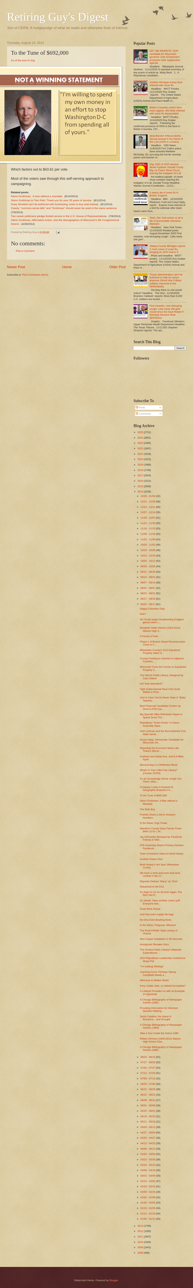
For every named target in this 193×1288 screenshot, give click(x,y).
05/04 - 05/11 (148, 1127)
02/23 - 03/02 (148, 1181)
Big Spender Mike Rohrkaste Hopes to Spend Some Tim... (161, 716)
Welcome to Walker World (154, 980)
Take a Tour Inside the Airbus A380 (159, 1033)
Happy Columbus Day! (152, 608)
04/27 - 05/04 (148, 1132)
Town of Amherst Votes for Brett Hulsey (161, 853)
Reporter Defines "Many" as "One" (159, 881)
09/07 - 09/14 (148, 582)
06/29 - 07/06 (148, 1083)
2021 (140, 453)
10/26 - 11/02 (148, 544)
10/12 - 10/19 (148, 555)
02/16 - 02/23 (148, 1186)
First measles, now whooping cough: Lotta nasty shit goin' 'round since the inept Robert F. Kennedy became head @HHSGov (167, 311)
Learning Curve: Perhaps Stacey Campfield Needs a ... (158, 973)
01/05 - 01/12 (148, 1218)
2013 (140, 1225)
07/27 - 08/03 (148, 1062)
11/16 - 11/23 (148, 528)
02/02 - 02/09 (148, 1197)
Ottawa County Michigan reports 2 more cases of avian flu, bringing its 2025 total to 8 (167, 249)
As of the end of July (23, 60)
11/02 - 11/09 (148, 539)
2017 (140, 475)
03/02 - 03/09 (148, 1175)
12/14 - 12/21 (148, 507)
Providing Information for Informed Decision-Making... (159, 1009)
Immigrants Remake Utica (154, 944)
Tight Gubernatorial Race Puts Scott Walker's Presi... (160, 690)
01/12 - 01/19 (148, 1213)
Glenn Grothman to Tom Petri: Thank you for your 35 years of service (51, 200)
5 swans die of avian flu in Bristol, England (164, 194)
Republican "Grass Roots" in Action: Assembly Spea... (160, 724)
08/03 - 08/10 (148, 1057)
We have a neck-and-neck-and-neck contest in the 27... (160, 874)
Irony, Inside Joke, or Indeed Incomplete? (163, 985)
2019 (140, 464)
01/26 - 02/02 (148, 1202)
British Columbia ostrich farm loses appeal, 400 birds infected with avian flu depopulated (167, 110)
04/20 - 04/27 (148, 1137)
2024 (140, 437)
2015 (140, 486)
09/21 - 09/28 (148, 571)
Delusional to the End (152, 886)
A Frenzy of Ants (149, 636)
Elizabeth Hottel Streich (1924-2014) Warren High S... (160, 629)
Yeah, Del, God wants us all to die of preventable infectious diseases (166, 220)
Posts (140, 407)
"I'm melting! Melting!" (152, 966)
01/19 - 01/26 (148, 1208)
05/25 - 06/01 (148, 1110)
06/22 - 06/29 (148, 1089)
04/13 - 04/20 (148, 1143)
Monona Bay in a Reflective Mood (158, 764)
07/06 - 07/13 (148, 1078)
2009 (140, 1247)
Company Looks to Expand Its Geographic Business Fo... (156, 788)
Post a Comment (25, 250)
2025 (140, 432)
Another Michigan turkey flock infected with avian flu (166, 84)
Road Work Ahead (150, 908)
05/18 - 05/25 (148, 1116)
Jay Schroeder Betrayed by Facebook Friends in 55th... (161, 838)
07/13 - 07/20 (148, 1073)
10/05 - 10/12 (148, 560)
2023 (140, 442)
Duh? (143, 613)
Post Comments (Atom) (35, 274)
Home (67, 267)
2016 (140, 480)
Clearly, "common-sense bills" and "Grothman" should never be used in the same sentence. (64, 208)
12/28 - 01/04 (148, 496)
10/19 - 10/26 (148, 550)
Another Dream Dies (151, 859)
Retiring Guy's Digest (57, 16)
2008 (140, 1252)
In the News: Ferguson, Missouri (158, 925)
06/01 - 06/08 (148, 1105)
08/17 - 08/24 (148, 598)
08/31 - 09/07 (148, 588)
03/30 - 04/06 (148, 1154)
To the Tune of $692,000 (153, 795)
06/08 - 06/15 (148, 1100)
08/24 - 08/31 (148, 593)
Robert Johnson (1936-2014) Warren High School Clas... (160, 1040)
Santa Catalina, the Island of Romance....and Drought (155, 1018)
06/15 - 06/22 (148, 1094)
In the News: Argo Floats (153, 823)
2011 (140, 1236)
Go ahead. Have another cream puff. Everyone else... (160, 902)
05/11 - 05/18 (148, 1121)
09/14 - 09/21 (148, 577)
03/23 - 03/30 (148, 1159)
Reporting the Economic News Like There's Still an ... (159, 749)
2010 (140, 1242)
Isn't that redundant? (151, 683)
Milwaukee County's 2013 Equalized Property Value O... (160, 651)
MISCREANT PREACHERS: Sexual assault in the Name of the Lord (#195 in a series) (166, 138)
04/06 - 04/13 (148, 1148)
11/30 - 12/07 (148, 517)
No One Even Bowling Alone (155, 919)
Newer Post (16, 267)
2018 (140, 470)
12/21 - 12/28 (148, 501)
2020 (140, 459)
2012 (140, 1231)
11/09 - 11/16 (148, 533)
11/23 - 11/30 (148, 523)
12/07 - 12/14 (148, 512)
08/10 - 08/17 (148, 604)
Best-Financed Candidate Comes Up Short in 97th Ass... (160, 707)
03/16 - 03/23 (148, 1164)
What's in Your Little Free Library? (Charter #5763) (158, 771)
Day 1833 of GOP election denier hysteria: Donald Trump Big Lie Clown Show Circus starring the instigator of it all (166, 169)
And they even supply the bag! (157, 914)
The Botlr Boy (147, 809)
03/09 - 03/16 (148, 1170)
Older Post (117, 267)
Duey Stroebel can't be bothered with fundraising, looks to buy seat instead (54, 204)
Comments (143, 413)
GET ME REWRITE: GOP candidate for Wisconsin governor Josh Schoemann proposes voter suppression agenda (165, 56)
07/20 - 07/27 (148, 1067)
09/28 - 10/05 (148, 566)
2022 (140, 448)
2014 (140, 491)
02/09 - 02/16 (148, 1191)
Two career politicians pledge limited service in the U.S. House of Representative (58, 216)
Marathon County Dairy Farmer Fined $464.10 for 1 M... (160, 830)
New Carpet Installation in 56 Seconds (161, 938)
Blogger (114, 1280)
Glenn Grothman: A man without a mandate (36, 196)
